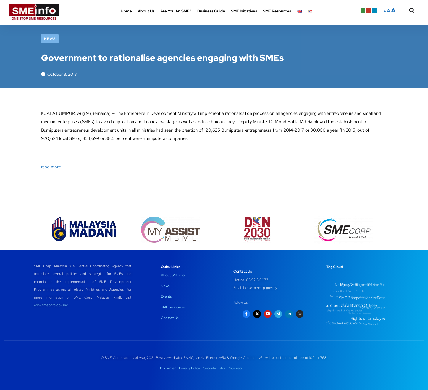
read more (51, 167)
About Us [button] (146, 11)
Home (126, 11)
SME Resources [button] (277, 11)
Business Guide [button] (211, 11)
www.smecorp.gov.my (51, 305)
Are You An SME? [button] (175, 11)
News (50, 38)
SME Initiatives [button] (244, 11)
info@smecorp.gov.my (260, 287)
